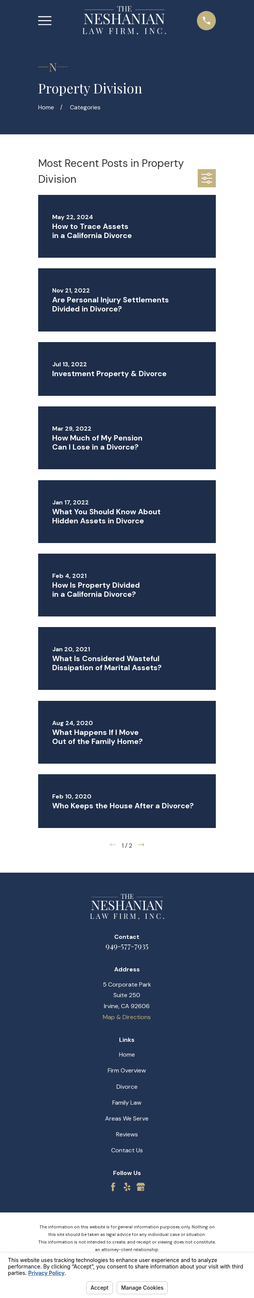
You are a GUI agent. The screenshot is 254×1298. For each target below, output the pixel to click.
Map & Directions (127, 1017)
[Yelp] (127, 1187)
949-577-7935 (127, 945)
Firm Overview (127, 1070)
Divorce (127, 1087)
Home (127, 1054)
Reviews (127, 1134)
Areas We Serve (127, 1118)
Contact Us (127, 1150)
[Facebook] (113, 1187)
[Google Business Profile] (140, 1187)
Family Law (126, 1103)
